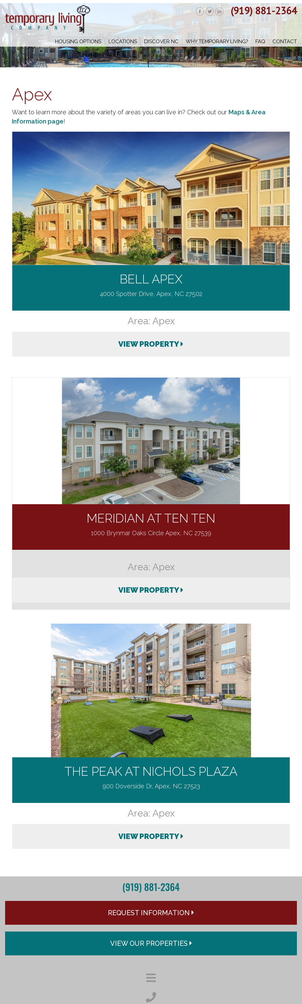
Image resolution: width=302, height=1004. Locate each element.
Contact (284, 41)
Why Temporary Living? (217, 41)
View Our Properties (151, 943)
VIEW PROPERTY (150, 344)
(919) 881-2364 (264, 10)
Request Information (151, 913)
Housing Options (78, 41)
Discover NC (161, 41)
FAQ (260, 41)
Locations (122, 41)
